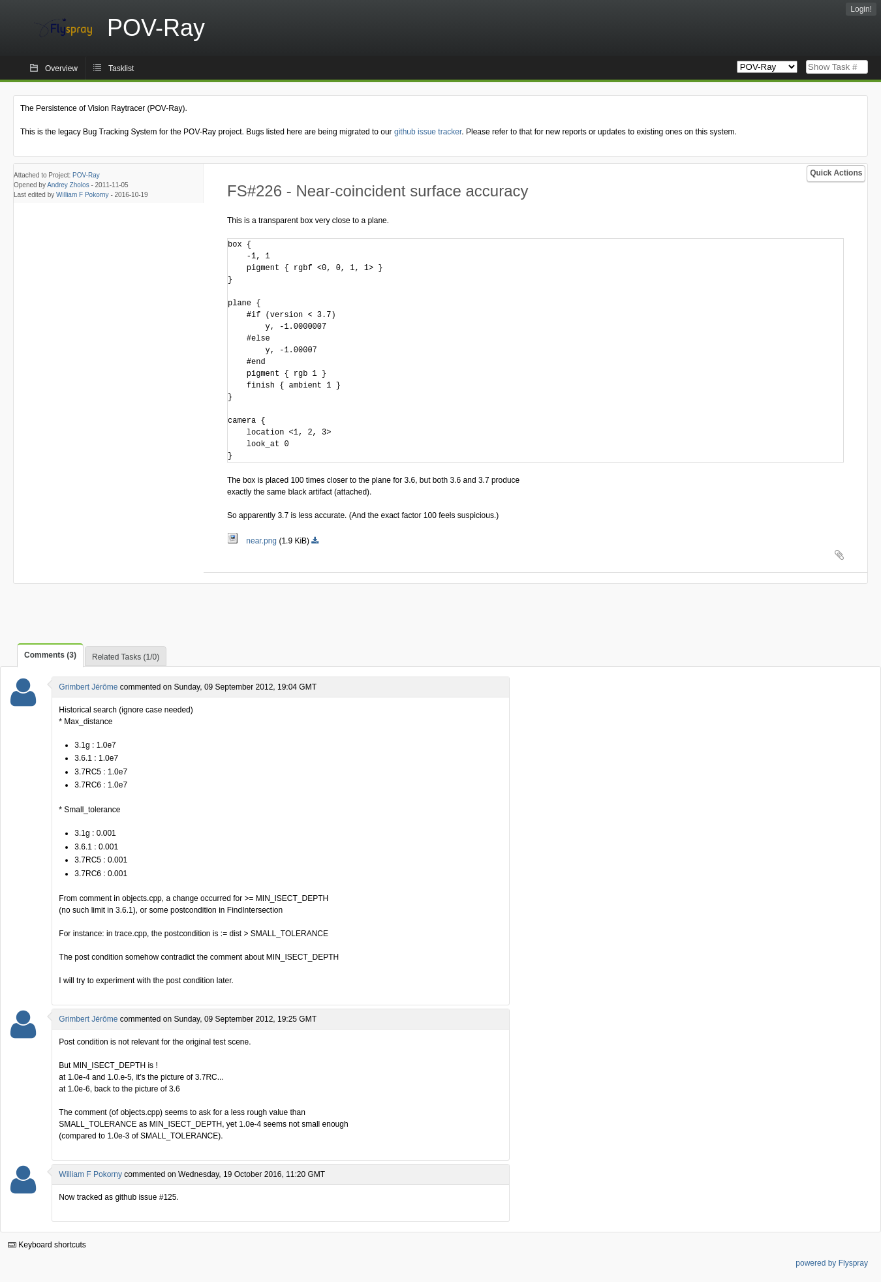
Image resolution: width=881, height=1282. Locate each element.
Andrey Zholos (68, 185)
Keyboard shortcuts (47, 1244)
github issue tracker (427, 131)
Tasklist (121, 68)
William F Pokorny (82, 194)
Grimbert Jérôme (88, 687)
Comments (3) (50, 655)
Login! (861, 9)
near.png (253, 540)
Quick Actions (836, 172)
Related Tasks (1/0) (125, 657)
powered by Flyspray (832, 1263)
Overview (61, 68)
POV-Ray (86, 175)
